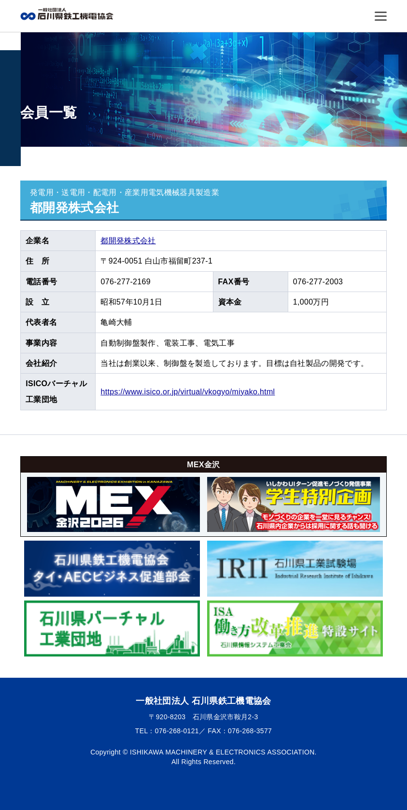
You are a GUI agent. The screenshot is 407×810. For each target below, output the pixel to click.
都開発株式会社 (127, 241)
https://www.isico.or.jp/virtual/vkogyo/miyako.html (187, 392)
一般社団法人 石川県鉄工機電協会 (68, 14)
